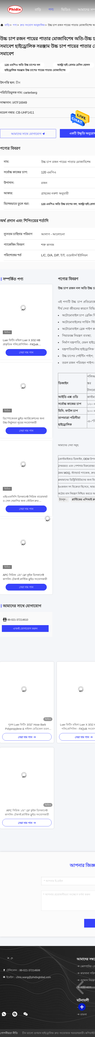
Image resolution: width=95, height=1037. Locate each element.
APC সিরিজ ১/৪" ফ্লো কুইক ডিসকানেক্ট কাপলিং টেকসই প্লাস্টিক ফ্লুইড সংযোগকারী (27, 812)
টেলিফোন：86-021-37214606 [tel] (21, 970)
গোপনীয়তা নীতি (9, 1033)
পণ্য (51, 9)
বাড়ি (38, 9)
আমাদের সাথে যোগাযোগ (28, 133)
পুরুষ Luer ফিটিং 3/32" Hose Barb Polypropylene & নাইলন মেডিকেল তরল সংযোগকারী (27, 727)
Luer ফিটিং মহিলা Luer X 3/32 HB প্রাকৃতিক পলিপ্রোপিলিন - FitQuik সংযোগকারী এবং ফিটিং (21, 344)
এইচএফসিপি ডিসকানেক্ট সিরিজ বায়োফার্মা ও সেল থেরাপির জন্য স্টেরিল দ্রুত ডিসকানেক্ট (25, 500)
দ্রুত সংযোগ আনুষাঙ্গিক (32, 25)
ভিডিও (65, 9)
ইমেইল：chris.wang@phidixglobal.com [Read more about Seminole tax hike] (27, 977)
